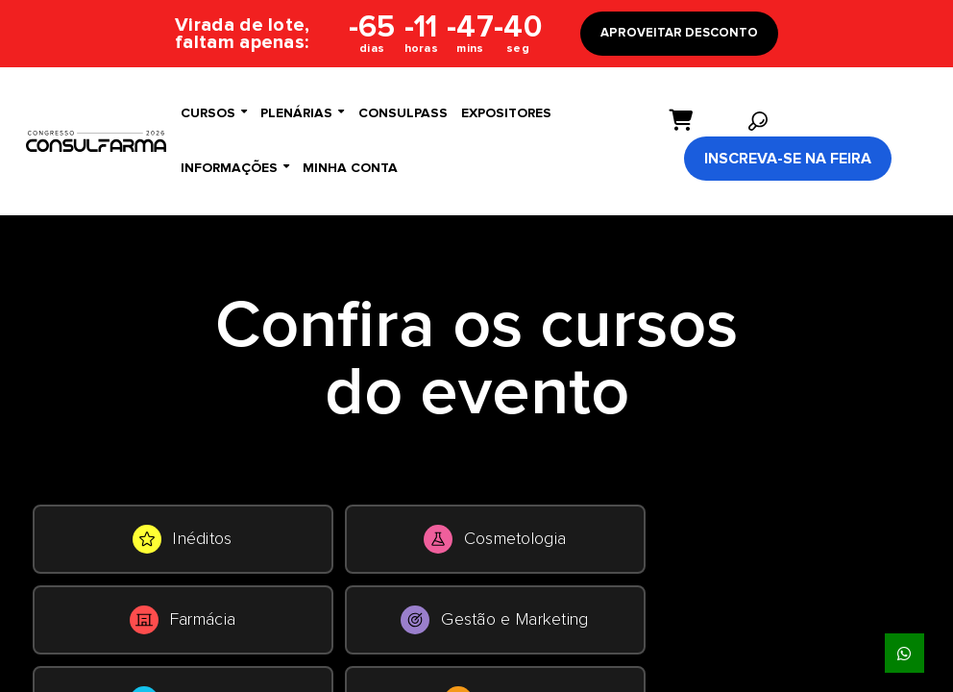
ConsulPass (403, 113)
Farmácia (182, 620)
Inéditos (182, 539)
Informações (235, 168)
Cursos (214, 113)
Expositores (506, 113)
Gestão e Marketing (494, 620)
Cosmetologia (495, 539)
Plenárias (302, 113)
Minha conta (350, 168)
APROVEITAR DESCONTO (679, 33)
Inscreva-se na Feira (787, 158)
